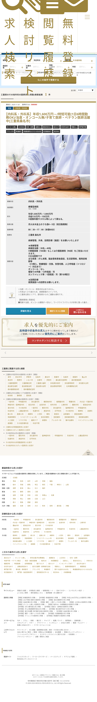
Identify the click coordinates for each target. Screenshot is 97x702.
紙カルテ (51, 564)
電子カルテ (40, 564)
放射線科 (57, 417)
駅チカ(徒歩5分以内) (61, 569)
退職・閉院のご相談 (42, 637)
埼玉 (36, 485)
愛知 (28, 492)
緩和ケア (34, 420)
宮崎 (51, 506)
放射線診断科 (69, 417)
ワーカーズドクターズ (39, 657)
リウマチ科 (23, 420)
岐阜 (14, 492)
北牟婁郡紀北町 (72, 386)
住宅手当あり (8, 566)
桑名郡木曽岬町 (61, 380)
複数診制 (7, 564)
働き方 (39, 621)
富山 (28, 488)
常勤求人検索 (21, 591)
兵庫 (52, 495)
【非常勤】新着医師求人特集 (48, 598)
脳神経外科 (70, 408)
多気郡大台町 (84, 383)
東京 (43, 485)
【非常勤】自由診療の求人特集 (66, 611)
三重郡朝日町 (27, 383)
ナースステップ (55, 657)
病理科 (44, 420)
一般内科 (11, 401)
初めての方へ (61, 591)
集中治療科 (70, 420)
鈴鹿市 (56, 377)
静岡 (21, 492)
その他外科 (70, 411)
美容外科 (47, 411)
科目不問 (36, 423)
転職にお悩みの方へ (24, 625)
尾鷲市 (75, 377)
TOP (18, 621)
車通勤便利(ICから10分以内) (82, 569)
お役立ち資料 (65, 623)
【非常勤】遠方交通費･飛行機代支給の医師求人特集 (35, 611)
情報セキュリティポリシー (73, 632)
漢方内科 (11, 408)
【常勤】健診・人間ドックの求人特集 (53, 602)
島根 (28, 499)
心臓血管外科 (23, 411)
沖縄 (67, 506)
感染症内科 (87, 405)
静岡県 (19, 395)
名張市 (65, 377)
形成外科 (11, 411)
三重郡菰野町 (13, 383)
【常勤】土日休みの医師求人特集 (80, 602)
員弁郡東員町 (76, 380)
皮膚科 (89, 411)
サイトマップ (21, 630)
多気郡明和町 (69, 383)
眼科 (48, 414)
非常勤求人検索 (34, 591)
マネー (31, 623)
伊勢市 (28, 377)
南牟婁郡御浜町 (13, 389)
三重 (36, 492)
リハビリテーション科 (28, 417)
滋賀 (14, 495)
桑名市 (47, 377)
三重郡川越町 (41, 383)
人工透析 (11, 420)
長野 (14, 488)
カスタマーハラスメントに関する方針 (53, 634)
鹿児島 (59, 506)
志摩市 (39, 380)
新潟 (21, 488)
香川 (14, 502)
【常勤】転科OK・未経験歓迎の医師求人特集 (62, 604)
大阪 (36, 495)
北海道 (15, 478)
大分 (36, 506)
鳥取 (14, 499)
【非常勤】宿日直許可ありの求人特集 (61, 609)
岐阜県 (10, 395)
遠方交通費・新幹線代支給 (41, 566)
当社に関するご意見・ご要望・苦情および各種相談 (34, 632)
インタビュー (53, 623)
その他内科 (23, 408)
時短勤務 (17, 564)
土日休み (62, 558)
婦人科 (10, 414)
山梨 (67, 485)
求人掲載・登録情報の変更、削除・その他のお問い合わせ (49, 630)
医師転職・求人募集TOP (54, 593)
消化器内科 (35, 401)
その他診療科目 (22, 423)
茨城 (21, 485)
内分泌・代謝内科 (86, 401)
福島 (51, 481)
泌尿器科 (66, 414)
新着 (32, 621)
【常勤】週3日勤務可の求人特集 (59, 600)
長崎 (28, 506)
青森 (14, 481)
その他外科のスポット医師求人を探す (20, 445)
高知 (36, 502)
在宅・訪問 (73, 558)
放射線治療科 (84, 417)
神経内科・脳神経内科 (16, 405)
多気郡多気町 (55, 383)
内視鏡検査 (67, 572)
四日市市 (18, 377)
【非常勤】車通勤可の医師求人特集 (58, 616)
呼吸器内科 (23, 401)
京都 (21, 495)
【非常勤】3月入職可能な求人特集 (29, 607)
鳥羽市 (10, 380)
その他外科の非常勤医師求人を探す (19, 442)
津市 (9, 377)
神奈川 (59, 485)
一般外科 (34, 408)
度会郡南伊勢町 (56, 386)
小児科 (39, 414)
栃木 (14, 485)
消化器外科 (57, 408)
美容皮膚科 (78, 414)
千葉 (51, 485)
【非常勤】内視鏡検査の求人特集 (58, 613)
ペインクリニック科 (85, 420)
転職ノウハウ (57, 621)
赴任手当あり (81, 564)
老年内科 (53, 405)
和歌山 (44, 495)
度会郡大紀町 (41, 386)
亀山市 (84, 377)
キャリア (47, 621)
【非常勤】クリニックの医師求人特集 (30, 616)
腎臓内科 (72, 401)
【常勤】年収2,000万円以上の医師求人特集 (76, 598)
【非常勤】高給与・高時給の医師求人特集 (58, 607)
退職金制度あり (22, 566)
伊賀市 (48, 380)
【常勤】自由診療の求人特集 (27, 602)
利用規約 (72, 634)
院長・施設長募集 (31, 561)
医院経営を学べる (43, 572)
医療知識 (77, 621)
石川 (36, 488)
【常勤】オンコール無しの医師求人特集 (30, 604)
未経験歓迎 (54, 561)
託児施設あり (8, 572)
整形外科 (45, 408)
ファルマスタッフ (23, 657)
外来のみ (90, 561)
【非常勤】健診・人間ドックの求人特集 (30, 613)
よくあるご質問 (22, 593)
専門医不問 (7, 569)
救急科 (56, 414)
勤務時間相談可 (70, 566)
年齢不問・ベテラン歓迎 (12, 561)
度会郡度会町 (27, 386)
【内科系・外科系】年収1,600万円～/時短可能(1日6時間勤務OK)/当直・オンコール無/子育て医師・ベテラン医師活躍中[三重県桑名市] (48, 117)
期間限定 (83, 566)
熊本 (43, 506)
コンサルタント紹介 (75, 591)
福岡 (14, 506)
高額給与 (52, 558)
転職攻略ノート (48, 591)
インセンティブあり (65, 564)
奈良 (28, 495)
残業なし (58, 566)
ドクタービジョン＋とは (42, 625)
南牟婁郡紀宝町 (29, 389)
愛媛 (28, 502)
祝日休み (56, 572)
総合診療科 (45, 417)
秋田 (21, 481)
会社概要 (58, 632)
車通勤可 (47, 569)
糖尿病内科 (48, 401)
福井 (43, 488)
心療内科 (64, 405)
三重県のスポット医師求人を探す (18, 430)
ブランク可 (36, 569)
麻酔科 (30, 414)
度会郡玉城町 (13, 386)
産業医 (10, 423)
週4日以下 (7, 558)
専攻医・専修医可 (22, 569)
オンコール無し (20, 558)
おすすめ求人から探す (83, 73)
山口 (43, 499)
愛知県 (28, 395)
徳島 (21, 502)
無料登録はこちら (37, 593)
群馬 (28, 485)
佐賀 (21, 506)
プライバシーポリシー (24, 637)
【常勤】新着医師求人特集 (26, 598)
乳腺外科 (36, 411)
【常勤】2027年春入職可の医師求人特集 (31, 600)
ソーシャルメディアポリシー (27, 634)
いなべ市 (29, 380)
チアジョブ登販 (69, 657)
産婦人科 (20, 414)
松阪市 (37, 377)
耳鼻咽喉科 (12, 417)
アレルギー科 (56, 420)
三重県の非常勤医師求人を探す (17, 427)
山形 (36, 481)
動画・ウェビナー (79, 623)
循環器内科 (60, 401)
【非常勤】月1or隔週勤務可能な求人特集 (31, 609)
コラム (25, 621)
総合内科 (31, 405)
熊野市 (19, 380)
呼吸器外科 (82, 408)
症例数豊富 (28, 564)
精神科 (80, 411)
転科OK (43, 561)
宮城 (43, 481)
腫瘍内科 (75, 405)
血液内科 (42, 405)
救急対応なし (77, 561)
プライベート (41, 623)
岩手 (28, 481)
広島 (36, 499)
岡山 (21, 499)
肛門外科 (58, 411)
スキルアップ (21, 623)
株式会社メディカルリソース (27, 659)
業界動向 (68, 621)
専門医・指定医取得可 (24, 572)
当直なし (66, 561)
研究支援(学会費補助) (37, 558)
